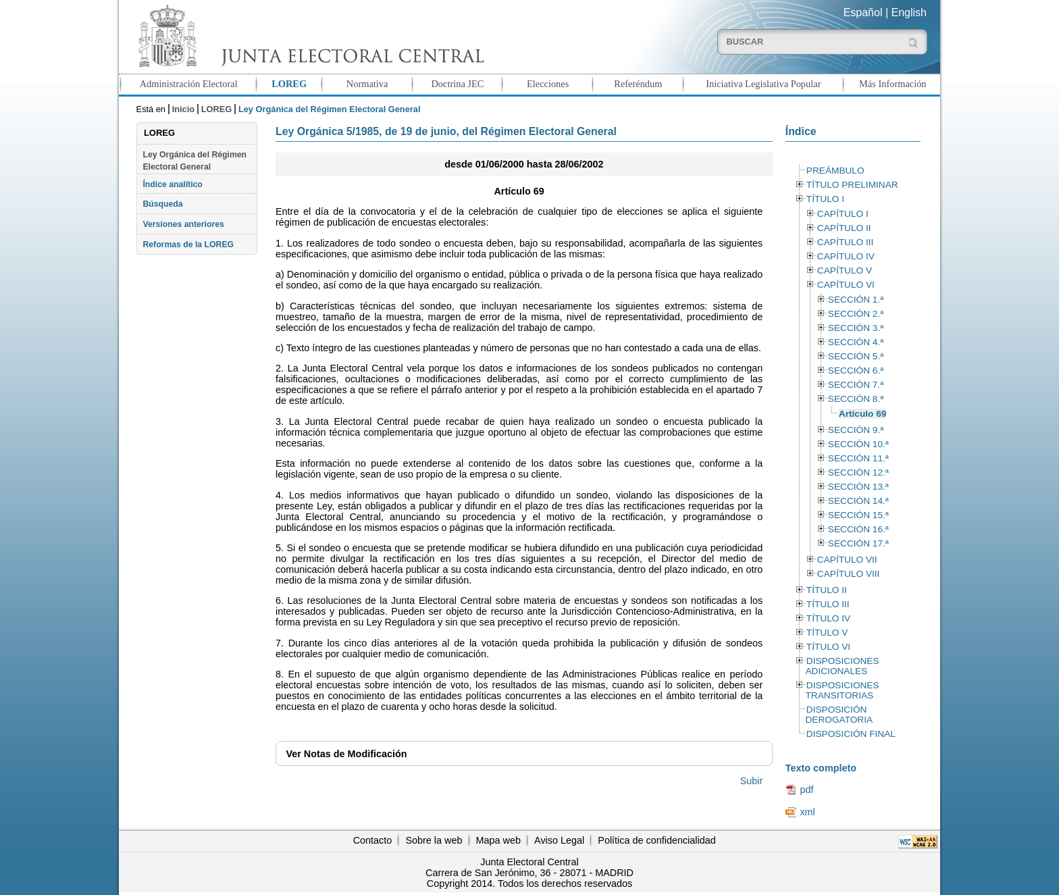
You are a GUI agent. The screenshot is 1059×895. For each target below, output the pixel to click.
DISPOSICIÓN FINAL (851, 734)
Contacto (372, 840)
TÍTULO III (828, 604)
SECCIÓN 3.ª (855, 328)
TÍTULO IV (828, 618)
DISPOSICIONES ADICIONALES (842, 666)
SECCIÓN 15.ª (858, 515)
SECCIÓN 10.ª (858, 444)
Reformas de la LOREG (188, 244)
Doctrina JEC (457, 83)
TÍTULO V (827, 633)
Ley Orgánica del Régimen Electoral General (195, 161)
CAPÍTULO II (844, 228)
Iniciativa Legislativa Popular (763, 83)
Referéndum (638, 83)
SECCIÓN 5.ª (855, 356)
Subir (751, 780)
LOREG (289, 83)
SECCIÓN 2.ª (855, 314)
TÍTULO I (825, 199)
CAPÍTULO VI (846, 285)
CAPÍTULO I (843, 214)
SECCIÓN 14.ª (858, 501)
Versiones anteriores (183, 224)
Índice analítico (172, 184)
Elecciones (548, 83)
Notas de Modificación (346, 753)
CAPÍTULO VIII (848, 574)
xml (807, 812)
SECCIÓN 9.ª (855, 430)
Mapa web (498, 840)
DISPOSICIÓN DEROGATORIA (839, 715)
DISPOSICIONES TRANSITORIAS (842, 690)
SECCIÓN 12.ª (858, 472)
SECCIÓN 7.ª (855, 385)
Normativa (367, 83)
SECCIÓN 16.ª (858, 529)
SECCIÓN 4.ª (855, 342)
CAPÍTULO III (845, 242)
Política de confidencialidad (656, 840)
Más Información (893, 83)
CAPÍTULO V (844, 270)
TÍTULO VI (828, 647)
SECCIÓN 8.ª (855, 399)
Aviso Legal (559, 840)
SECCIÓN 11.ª (858, 458)
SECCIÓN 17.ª (858, 543)
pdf (806, 789)
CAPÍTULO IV (846, 256)
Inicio (183, 109)
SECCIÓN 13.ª (858, 487)
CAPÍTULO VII (847, 560)
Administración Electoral (189, 83)
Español (863, 12)
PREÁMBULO (835, 170)
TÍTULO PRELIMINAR (852, 185)
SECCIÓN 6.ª (855, 370)
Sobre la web (433, 840)
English (909, 12)
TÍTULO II (826, 590)
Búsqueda (162, 204)
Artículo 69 (863, 414)
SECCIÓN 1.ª (855, 300)
